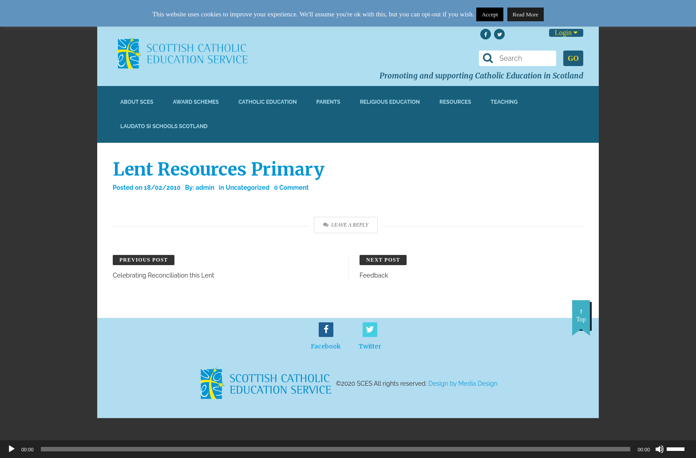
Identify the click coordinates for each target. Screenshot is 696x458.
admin (205, 187)
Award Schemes (196, 102)
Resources (455, 102)
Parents (328, 102)
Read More (525, 14)
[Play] (11, 449)
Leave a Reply (345, 225)
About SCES (136, 102)
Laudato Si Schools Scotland (164, 126)
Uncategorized (247, 187)
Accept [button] (490, 14)
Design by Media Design (463, 383)
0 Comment (291, 187)
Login (566, 32)
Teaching (504, 102)
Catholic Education (267, 102)
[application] (348, 449)
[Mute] (659, 449)
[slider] (679, 448)
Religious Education (390, 102)
